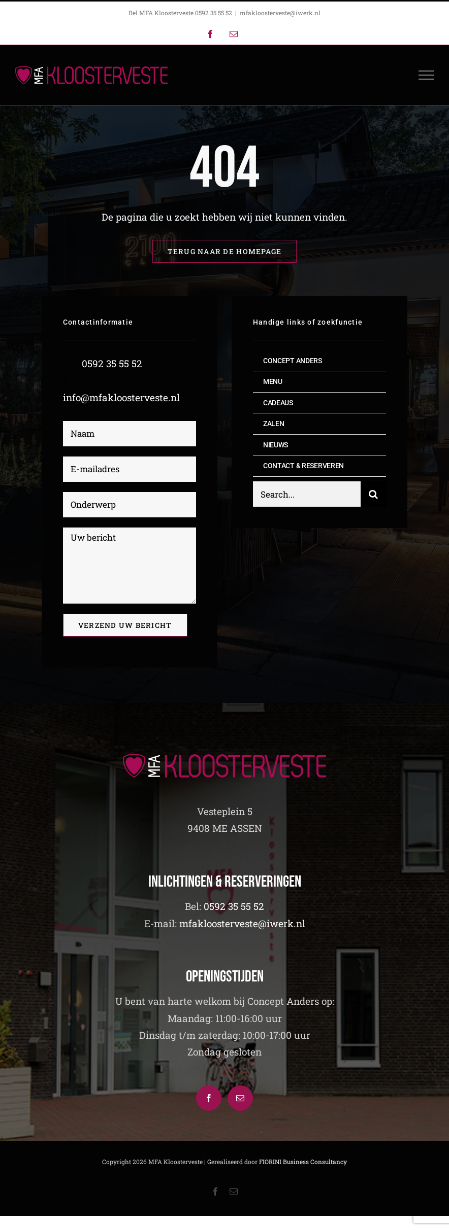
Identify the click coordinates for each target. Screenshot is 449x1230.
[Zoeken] (373, 495)
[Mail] (240, 1098)
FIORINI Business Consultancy (303, 1161)
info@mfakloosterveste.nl (121, 397)
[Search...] (307, 495)
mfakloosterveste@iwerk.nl (280, 13)
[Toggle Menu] (426, 75)
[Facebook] (208, 1098)
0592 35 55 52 (112, 364)
